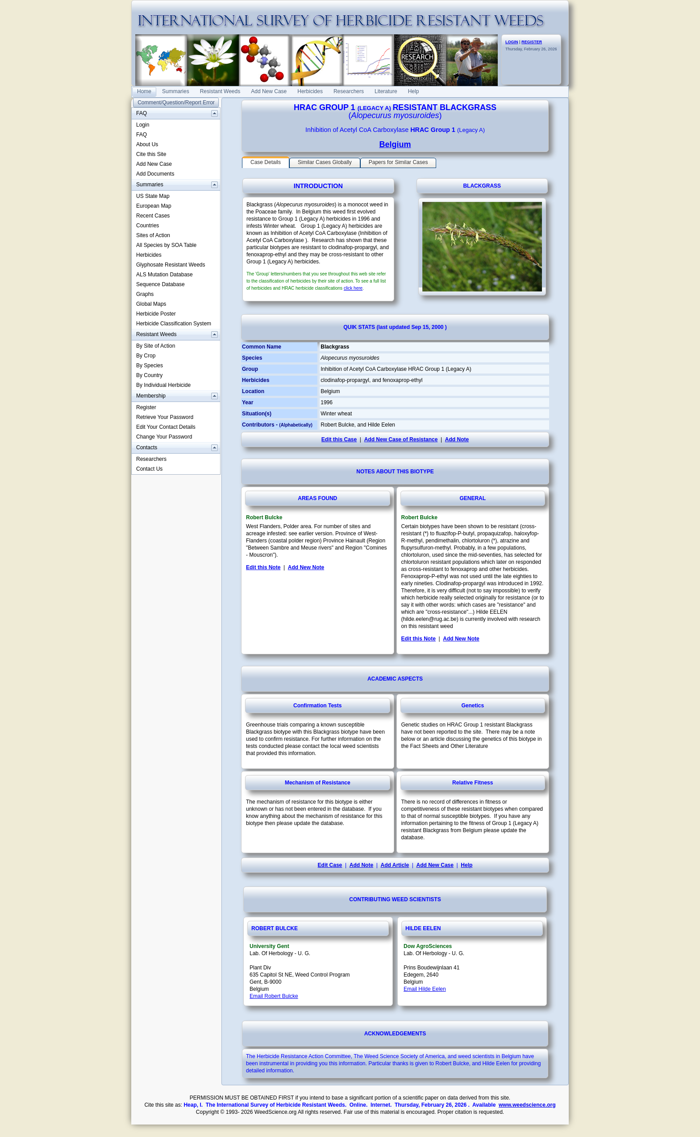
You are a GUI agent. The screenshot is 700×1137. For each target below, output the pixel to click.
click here (353, 288)
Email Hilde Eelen (425, 989)
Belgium (395, 144)
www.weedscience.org (527, 1105)
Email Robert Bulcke (274, 996)
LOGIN (511, 42)
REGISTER (531, 42)
